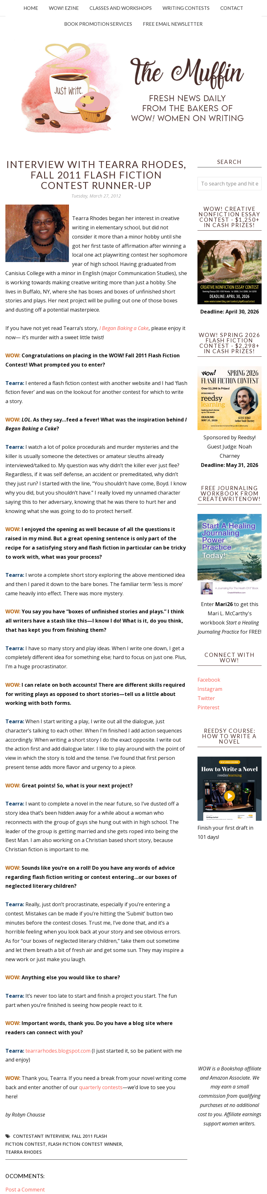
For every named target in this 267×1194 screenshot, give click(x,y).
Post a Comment (25, 1189)
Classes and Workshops (121, 8)
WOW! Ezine (64, 8)
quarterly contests (101, 1087)
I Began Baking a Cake (124, 328)
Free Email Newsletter (173, 24)
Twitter (206, 698)
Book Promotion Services (98, 24)
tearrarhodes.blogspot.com (57, 1050)
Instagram (209, 688)
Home (30, 8)
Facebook (208, 679)
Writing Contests (186, 8)
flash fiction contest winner (85, 1144)
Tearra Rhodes (23, 1152)
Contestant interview (41, 1136)
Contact (231, 8)
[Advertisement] (229, 953)
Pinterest (208, 707)
